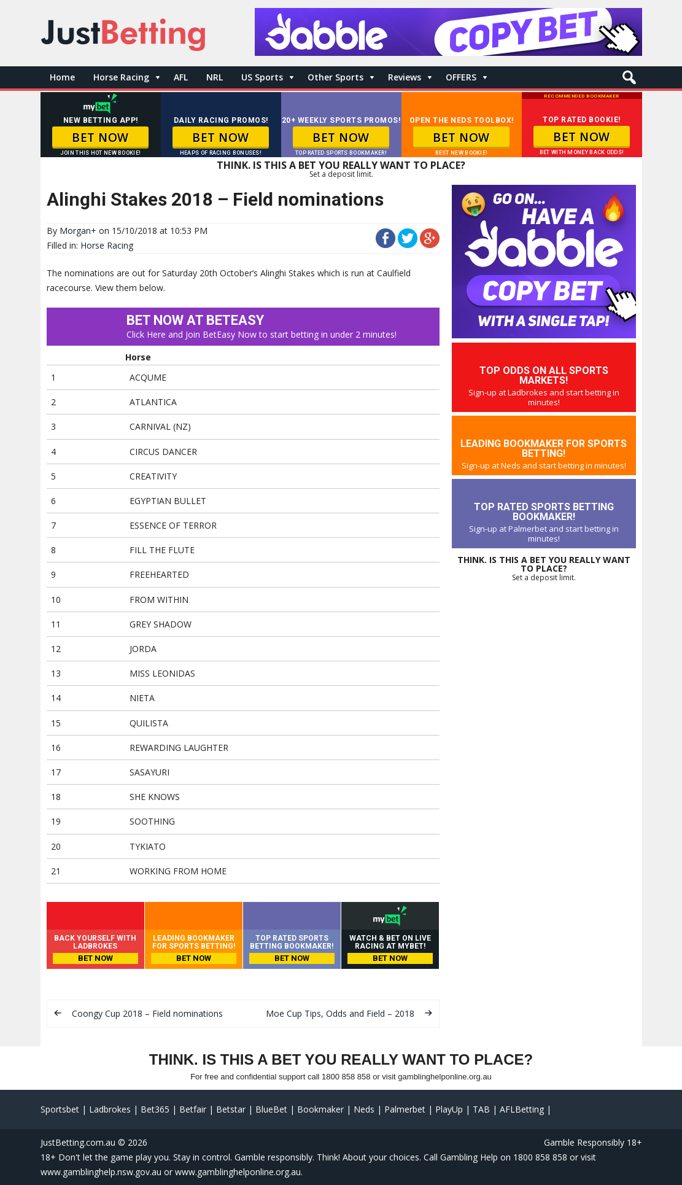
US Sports (262, 77)
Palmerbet (404, 1109)
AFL (181, 77)
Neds (364, 1109)
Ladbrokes (110, 1109)
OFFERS (461, 77)
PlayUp (449, 1109)
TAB (481, 1109)
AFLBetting (522, 1109)
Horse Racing (121, 77)
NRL (214, 77)
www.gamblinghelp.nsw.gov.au (101, 1172)
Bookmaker (320, 1109)
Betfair (192, 1109)
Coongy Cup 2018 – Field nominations (147, 1013)
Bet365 (155, 1109)
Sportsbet (60, 1109)
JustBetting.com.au (78, 1142)
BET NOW (100, 138)
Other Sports (335, 77)
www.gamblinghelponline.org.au (238, 1172)
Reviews (404, 77)
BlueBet (271, 1109)
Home (62, 77)
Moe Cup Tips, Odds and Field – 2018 (340, 1013)
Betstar (231, 1109)
